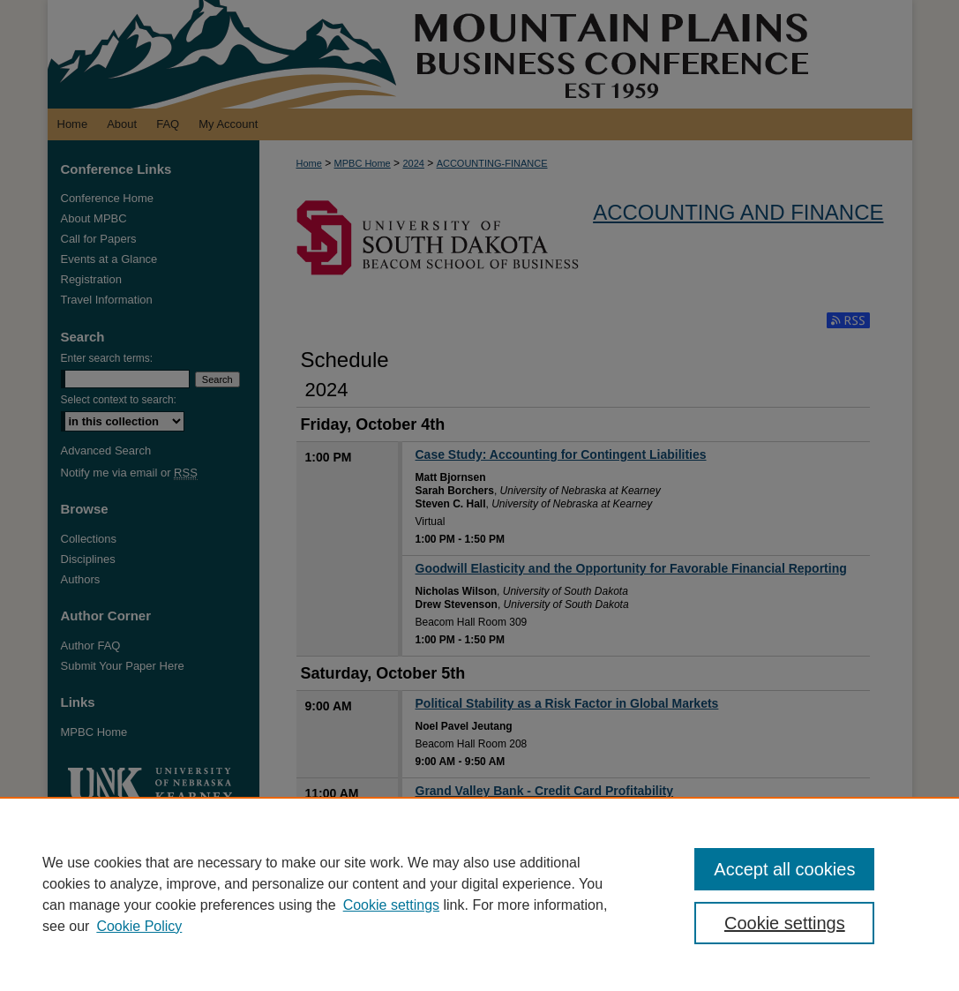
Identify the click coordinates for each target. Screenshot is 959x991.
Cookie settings (391, 904)
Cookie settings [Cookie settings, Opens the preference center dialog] (784, 923)
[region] (479, 894)
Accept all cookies (784, 869)
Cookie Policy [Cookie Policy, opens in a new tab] (139, 926)
